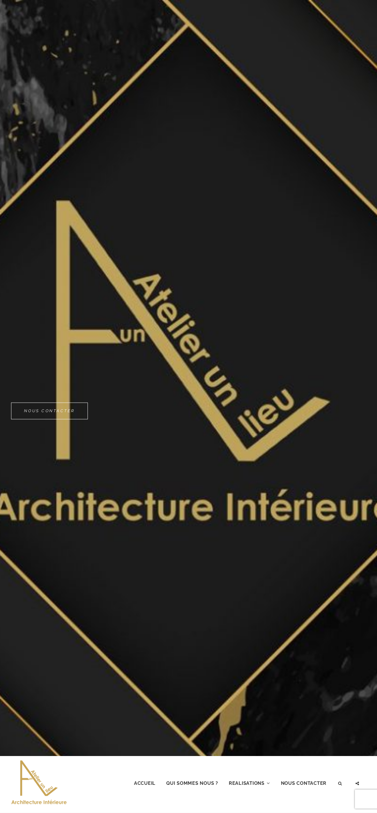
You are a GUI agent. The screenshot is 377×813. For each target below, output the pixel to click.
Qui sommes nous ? (192, 783)
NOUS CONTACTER (49, 408)
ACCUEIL (144, 783)
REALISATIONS (247, 783)
